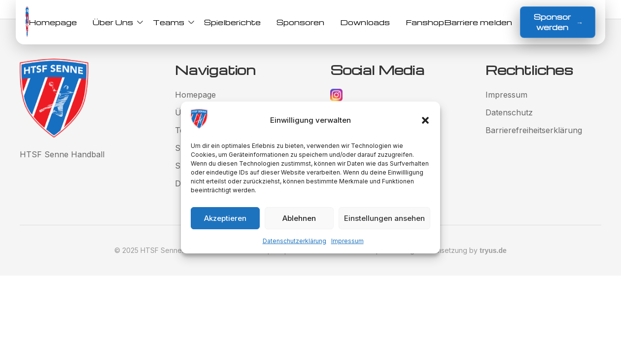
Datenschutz (509, 112)
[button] (425, 120)
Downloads (365, 22)
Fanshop (425, 22)
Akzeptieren (225, 218)
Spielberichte (232, 22)
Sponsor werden (558, 22)
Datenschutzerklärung (294, 241)
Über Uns (115, 22)
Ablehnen (299, 218)
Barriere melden (478, 22)
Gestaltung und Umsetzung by (443, 250)
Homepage (53, 22)
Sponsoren (300, 22)
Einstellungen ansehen (384, 218)
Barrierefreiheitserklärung (533, 130)
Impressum (347, 241)
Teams (170, 22)
